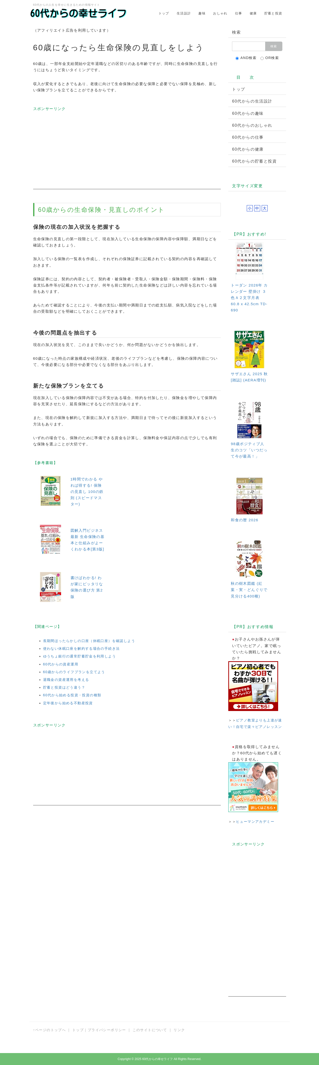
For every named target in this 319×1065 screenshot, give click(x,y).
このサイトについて (150, 1030)
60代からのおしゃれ (252, 125)
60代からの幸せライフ (157, 1059)
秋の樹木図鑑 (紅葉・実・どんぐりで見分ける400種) (249, 589)
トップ (164, 13)
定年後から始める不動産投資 (68, 703)
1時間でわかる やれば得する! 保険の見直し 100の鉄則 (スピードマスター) (87, 491)
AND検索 (246, 58)
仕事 (238, 13)
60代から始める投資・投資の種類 (72, 695)
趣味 (202, 13)
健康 (253, 13)
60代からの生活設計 (252, 101)
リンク (179, 1030)
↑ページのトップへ (49, 1030)
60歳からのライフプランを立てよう (74, 672)
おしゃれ (220, 13)
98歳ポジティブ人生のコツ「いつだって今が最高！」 (249, 450)
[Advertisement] (127, 154)
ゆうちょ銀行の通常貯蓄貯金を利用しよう (79, 656)
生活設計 (184, 13)
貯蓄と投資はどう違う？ (64, 687)
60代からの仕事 (248, 137)
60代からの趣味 (248, 113)
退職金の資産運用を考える (66, 680)
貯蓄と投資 (273, 13)
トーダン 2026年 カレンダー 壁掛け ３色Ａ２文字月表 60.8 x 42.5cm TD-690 (249, 297)
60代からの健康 (248, 149)
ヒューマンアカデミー (255, 822)
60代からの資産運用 (61, 664)
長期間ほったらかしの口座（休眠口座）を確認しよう (89, 641)
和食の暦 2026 (244, 520)
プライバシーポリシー (107, 1030)
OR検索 (269, 58)
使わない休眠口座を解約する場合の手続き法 (81, 649)
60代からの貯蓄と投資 (254, 161)
